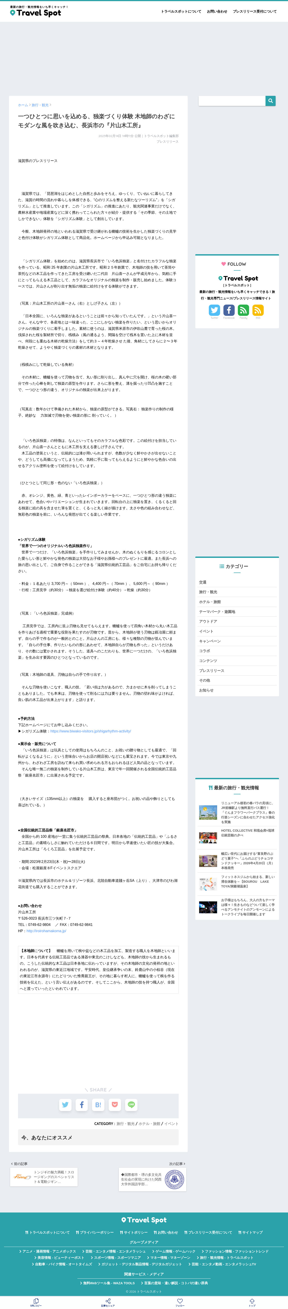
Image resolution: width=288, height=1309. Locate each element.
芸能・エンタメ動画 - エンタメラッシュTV (224, 1265)
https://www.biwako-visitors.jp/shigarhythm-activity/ (90, 731)
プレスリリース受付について (255, 11)
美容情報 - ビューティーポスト (61, 1258)
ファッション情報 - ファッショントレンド (237, 1252)
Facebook (229, 317)
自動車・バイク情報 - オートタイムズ (63, 1265)
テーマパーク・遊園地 (218, 612)
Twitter (214, 317)
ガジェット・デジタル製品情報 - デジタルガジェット (141, 1265)
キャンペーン (210, 642)
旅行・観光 (126, 1123)
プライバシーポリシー (97, 1233)
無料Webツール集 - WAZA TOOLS (109, 1284)
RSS (258, 317)
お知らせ (206, 692)
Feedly (244, 317)
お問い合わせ (217, 11)
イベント (171, 1123)
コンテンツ (208, 662)
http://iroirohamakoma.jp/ (46, 931)
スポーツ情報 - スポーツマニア (117, 1258)
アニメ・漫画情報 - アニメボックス (49, 1252)
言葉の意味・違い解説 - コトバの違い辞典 (176, 1284)
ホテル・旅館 (149, 1123)
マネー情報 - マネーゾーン (170, 1258)
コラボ (205, 652)
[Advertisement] (144, 56)
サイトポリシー (136, 1233)
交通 (203, 582)
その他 (205, 682)
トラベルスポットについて (181, 11)
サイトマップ (252, 1233)
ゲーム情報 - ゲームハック (175, 1252)
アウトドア (208, 622)
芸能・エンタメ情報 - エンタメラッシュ (116, 1252)
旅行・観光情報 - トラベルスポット (227, 1258)
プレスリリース (212, 672)
